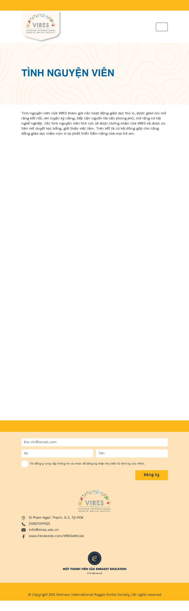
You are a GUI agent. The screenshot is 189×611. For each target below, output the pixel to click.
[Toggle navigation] (162, 27)
